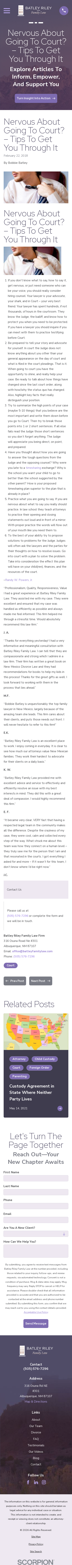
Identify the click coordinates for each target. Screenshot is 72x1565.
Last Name (11, 1186)
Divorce (36, 1432)
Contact (36, 1464)
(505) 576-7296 (17, 916)
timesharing (34, 468)
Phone (7, 1200)
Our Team (35, 1426)
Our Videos (36, 1452)
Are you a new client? (19, 1228)
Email (7, 1214)
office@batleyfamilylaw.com (32, 951)
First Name (11, 1172)
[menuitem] (36, 1537)
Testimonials (35, 1445)
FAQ (36, 1439)
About (36, 1420)
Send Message (35, 1323)
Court (11, 965)
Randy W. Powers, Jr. (19, 580)
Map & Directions (36, 1402)
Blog (36, 1458)
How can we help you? (19, 1241)
